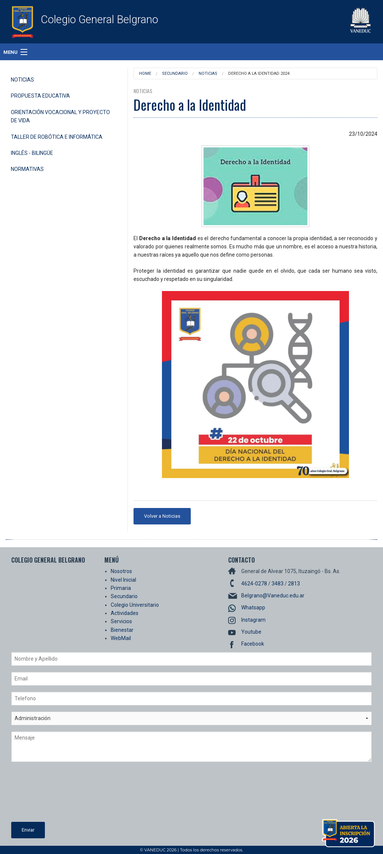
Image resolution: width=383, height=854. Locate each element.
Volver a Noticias (162, 516)
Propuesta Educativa (40, 96)
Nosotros (121, 571)
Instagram (253, 620)
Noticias (22, 80)
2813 (294, 584)
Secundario (175, 73)
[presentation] (42, 795)
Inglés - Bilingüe (32, 153)
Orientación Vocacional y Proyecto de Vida (60, 116)
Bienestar (122, 630)
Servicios (121, 621)
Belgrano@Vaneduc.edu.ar (272, 596)
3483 (278, 584)
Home (145, 73)
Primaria (121, 588)
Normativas (27, 169)
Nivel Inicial (123, 580)
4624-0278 (254, 584)
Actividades (124, 613)
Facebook (252, 644)
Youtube (251, 632)
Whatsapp (253, 607)
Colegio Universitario (135, 605)
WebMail (121, 638)
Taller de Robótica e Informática (56, 137)
